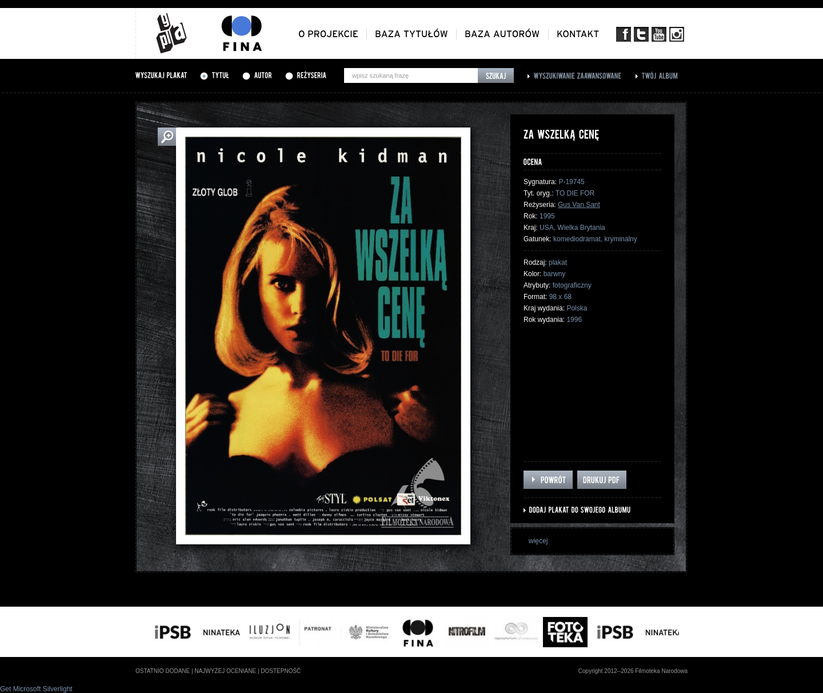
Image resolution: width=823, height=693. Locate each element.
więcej (538, 541)
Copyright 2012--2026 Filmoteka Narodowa (633, 671)
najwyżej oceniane (225, 671)
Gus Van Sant (579, 205)
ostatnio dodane (162, 671)
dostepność (281, 671)
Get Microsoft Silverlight (36, 689)
